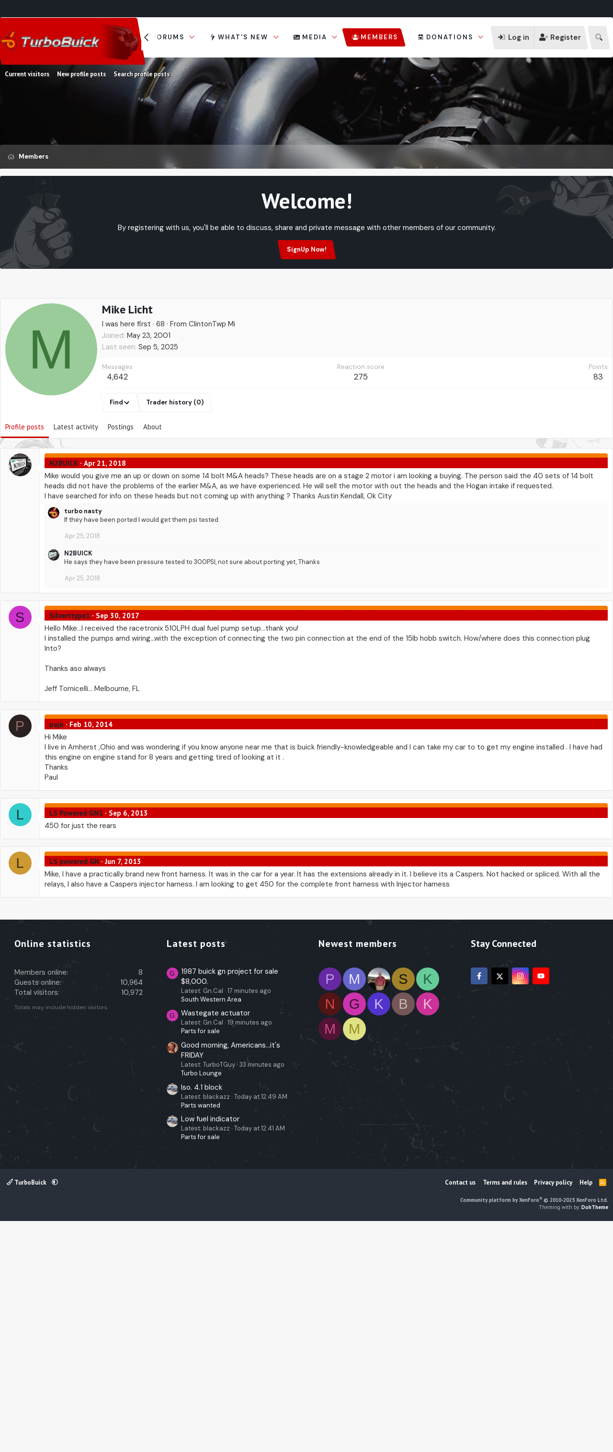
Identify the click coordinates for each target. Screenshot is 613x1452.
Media (314, 37)
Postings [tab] (121, 472)
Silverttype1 (69, 661)
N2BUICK (63, 509)
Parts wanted (200, 1331)
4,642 (117, 422)
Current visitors (27, 74)
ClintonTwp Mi (212, 370)
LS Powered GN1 (76, 859)
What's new (243, 37)
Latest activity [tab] (76, 472)
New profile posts (81, 74)
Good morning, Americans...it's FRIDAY (230, 1276)
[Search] (599, 37)
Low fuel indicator (210, 1345)
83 (598, 422)
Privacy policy (553, 1409)
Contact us (460, 1409)
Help (585, 1409)
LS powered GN (74, 907)
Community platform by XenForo (534, 1426)
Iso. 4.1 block (201, 1313)
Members (379, 37)
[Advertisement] (306, 319)
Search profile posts (142, 74)
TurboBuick (27, 1409)
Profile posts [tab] (24, 472)
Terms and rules (505, 1409)
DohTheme (594, 1433)
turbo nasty (83, 557)
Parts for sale (200, 1257)
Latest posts (196, 1170)
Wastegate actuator (215, 1239)
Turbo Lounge (201, 1299)
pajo (56, 770)
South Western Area (211, 1226)
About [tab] (152, 472)
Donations (449, 37)
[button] (192, 37)
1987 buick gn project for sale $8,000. (229, 1202)
